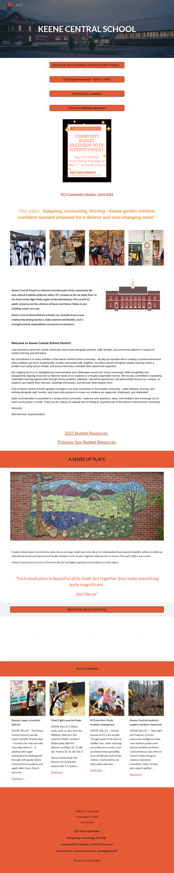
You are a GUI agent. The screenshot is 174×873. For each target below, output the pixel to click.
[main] (87, 29)
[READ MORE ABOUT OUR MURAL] (87, 609)
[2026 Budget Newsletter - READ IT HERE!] (87, 79)
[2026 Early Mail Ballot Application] (87, 108)
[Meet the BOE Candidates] (87, 94)
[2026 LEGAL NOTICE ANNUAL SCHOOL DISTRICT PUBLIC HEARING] (87, 65)
